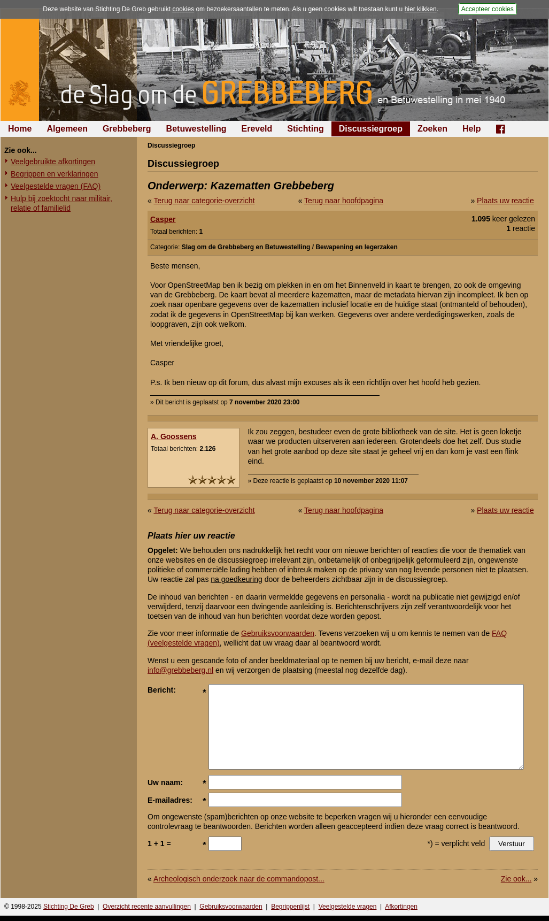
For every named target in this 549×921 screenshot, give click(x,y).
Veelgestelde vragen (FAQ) (55, 186)
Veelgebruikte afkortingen (53, 161)
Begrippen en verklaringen (54, 174)
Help (471, 128)
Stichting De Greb (68, 906)
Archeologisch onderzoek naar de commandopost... (238, 878)
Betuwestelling (196, 128)
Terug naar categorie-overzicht (203, 200)
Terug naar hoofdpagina (343, 200)
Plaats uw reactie (505, 200)
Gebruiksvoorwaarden (277, 633)
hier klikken (421, 9)
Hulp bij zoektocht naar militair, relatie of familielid (61, 203)
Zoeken (432, 128)
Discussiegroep (371, 128)
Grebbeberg (127, 128)
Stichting (305, 128)
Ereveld (257, 128)
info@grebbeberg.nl (180, 670)
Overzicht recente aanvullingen (147, 906)
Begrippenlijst (290, 906)
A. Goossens (174, 436)
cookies (183, 9)
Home (20, 128)
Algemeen (67, 128)
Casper (162, 219)
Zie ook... (516, 878)
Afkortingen (401, 906)
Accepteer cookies (487, 9)
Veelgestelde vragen (348, 906)
